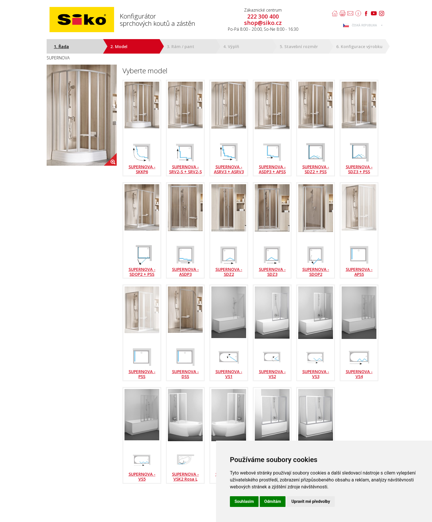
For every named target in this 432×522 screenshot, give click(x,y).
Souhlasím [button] (244, 501)
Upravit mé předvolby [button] (310, 501)
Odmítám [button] (272, 501)
